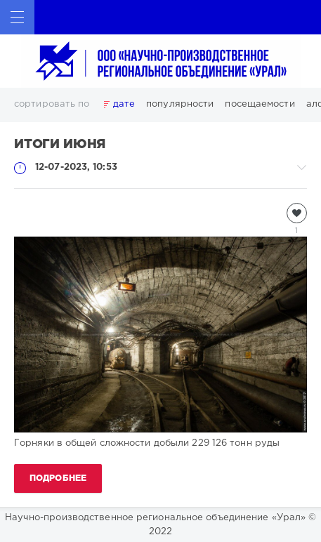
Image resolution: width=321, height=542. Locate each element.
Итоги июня (59, 144)
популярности (180, 104)
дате (124, 104)
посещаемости (259, 104)
